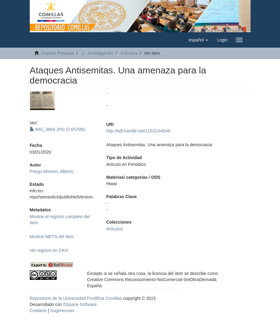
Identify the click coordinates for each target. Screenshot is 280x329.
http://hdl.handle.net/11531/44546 (138, 130)
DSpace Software (80, 304)
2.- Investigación (97, 53)
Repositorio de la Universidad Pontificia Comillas (76, 298)
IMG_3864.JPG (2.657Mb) (58, 129)
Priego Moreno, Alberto (52, 171)
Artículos (129, 53)
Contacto (38, 310)
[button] (198, 40)
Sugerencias (62, 310)
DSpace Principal (57, 53)
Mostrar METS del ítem (52, 236)
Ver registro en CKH (49, 250)
